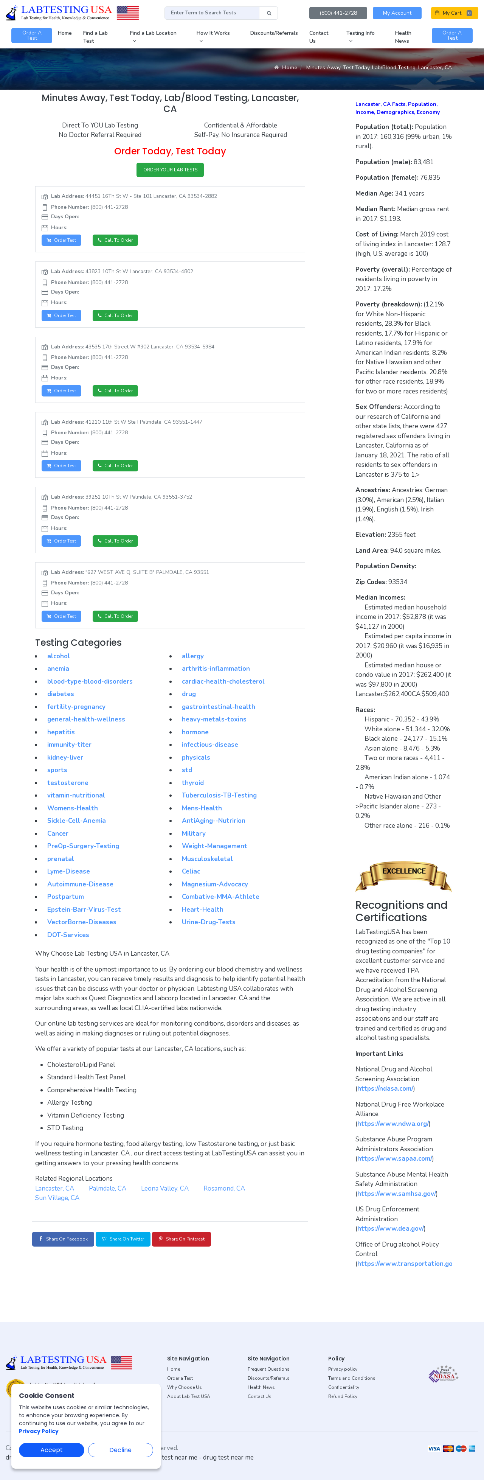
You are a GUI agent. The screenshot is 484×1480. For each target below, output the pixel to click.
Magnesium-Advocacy (215, 892)
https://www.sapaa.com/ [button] (394, 1158)
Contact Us (259, 1396)
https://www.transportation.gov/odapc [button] (416, 1263)
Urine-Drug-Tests (209, 931)
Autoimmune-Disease (80, 892)
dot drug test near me (166, 1457)
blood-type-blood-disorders (90, 690)
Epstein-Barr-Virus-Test (84, 918)
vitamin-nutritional (76, 804)
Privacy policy (342, 1369)
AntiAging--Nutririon (213, 829)
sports (57, 778)
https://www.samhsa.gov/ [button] (396, 1193)
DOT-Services (68, 943)
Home (285, 67)
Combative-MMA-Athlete (220, 905)
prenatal (60, 867)
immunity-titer (69, 753)
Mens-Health (202, 816)
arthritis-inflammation (216, 677)
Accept (51, 1450)
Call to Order (122, 242)
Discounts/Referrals (269, 1378)
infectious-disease (210, 753)
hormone (195, 740)
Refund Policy (342, 1396)
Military (194, 842)
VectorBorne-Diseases (81, 931)
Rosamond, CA (224, 1196)
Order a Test (180, 1378)
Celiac (191, 880)
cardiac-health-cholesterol (223, 690)
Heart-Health (202, 918)
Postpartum (65, 905)
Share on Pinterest (209, 1247)
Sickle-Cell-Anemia (76, 829)
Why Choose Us (184, 1387)
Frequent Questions (269, 1369)
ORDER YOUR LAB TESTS (170, 170)
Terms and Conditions (351, 1378)
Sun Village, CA (57, 1206)
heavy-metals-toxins (214, 728)
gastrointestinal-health (218, 715)
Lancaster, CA (54, 1196)
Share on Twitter (139, 1247)
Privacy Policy (39, 1431)
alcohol (58, 664)
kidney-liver (65, 766)
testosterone (67, 791)
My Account (397, 13)
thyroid (193, 791)
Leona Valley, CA (165, 1196)
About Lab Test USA (188, 1396)
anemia (58, 677)
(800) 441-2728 (338, 13)
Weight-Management (214, 854)
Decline (120, 1450)
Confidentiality (343, 1387)
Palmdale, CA (107, 1196)
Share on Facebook (68, 1247)
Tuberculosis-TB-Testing (219, 804)
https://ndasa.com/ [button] (385, 1088)
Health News (261, 1387)
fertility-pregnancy (76, 715)
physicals (196, 766)
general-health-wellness (86, 728)
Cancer (57, 842)
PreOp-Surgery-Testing (83, 854)
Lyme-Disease (68, 880)
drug (189, 702)
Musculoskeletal (207, 867)
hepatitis (61, 740)
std (187, 778)
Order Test (64, 242)
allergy (193, 664)
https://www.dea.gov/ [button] (390, 1228)
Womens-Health (72, 816)
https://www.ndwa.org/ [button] (393, 1123)
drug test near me (228, 1457)
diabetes (60, 702)
